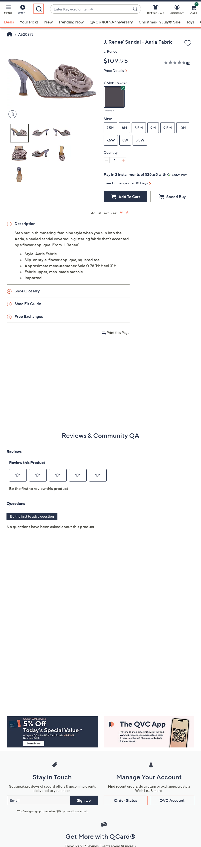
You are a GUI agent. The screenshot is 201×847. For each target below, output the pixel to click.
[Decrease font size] (128, 212)
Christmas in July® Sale (160, 21)
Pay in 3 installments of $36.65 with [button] (146, 174)
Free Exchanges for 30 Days (126, 183)
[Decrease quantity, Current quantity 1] (107, 160)
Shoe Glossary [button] (27, 290)
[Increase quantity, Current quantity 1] (123, 160)
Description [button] (24, 223)
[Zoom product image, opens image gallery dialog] (11, 114)
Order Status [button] (125, 800)
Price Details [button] (114, 70)
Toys (190, 21)
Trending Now (71, 21)
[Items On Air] (155, 10)
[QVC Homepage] (9, 35)
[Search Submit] (136, 8)
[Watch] (22, 10)
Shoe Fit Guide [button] (27, 303)
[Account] (177, 10)
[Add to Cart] (126, 196)
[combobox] (90, 9)
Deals (9, 21)
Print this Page (118, 332)
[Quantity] (115, 160)
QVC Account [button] (172, 800)
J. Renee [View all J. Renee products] (110, 51)
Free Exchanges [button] (28, 316)
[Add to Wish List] (187, 43)
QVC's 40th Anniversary (111, 21)
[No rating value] (175, 63)
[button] (8, 10)
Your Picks (29, 21)
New (48, 21)
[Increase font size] (121, 212)
